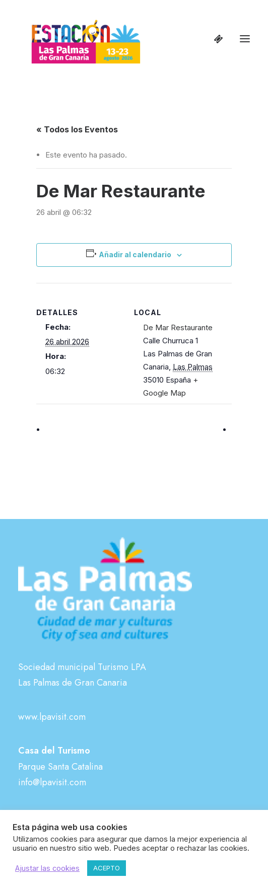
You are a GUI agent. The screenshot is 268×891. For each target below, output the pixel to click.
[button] (245, 39)
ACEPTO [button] (106, 868)
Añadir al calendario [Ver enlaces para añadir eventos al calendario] (135, 254)
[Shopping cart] (214, 38)
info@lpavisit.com (52, 782)
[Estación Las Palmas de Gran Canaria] (79, 39)
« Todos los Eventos (77, 129)
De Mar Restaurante (178, 327)
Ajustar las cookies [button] (47, 868)
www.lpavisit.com (52, 716)
